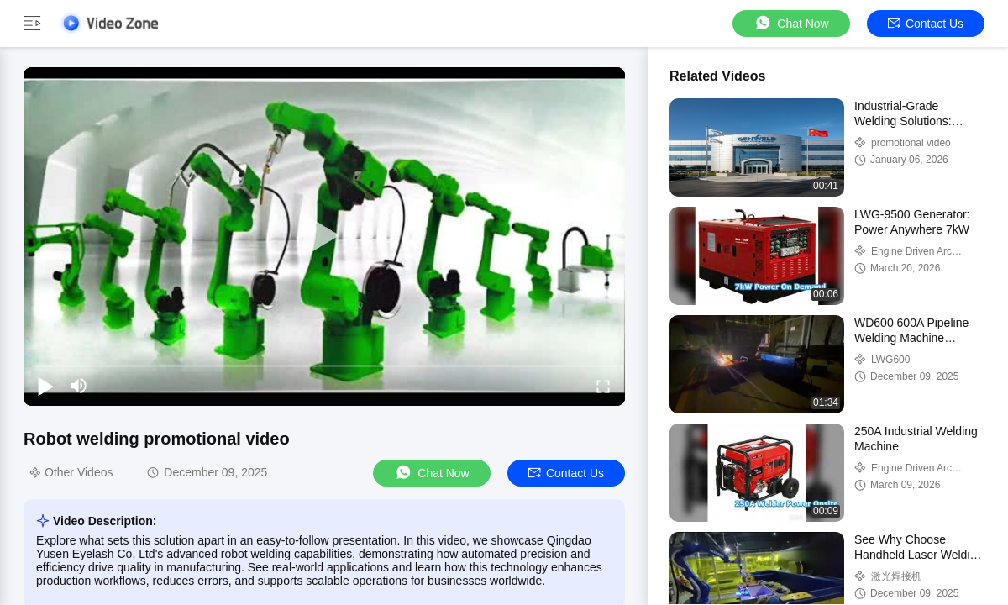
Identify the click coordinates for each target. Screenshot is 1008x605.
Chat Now (790, 23)
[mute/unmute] (79, 385)
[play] (324, 236)
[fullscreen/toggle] (603, 385)
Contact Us (925, 23)
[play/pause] (45, 385)
